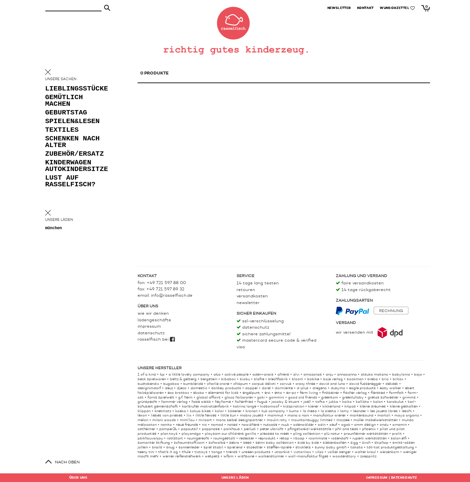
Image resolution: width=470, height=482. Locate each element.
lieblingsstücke (72, 89)
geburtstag (66, 113)
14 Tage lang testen (257, 283)
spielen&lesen (72, 122)
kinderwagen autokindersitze (72, 167)
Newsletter (247, 303)
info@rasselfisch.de (172, 295)
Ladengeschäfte (154, 320)
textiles (62, 130)
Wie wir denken (153, 313)
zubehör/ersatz (72, 154)
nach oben (67, 462)
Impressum (149, 326)
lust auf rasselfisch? (70, 182)
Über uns (78, 477)
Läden (235, 477)
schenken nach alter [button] (66, 143)
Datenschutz (151, 333)
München (53, 229)
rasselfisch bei (156, 339)
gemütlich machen (64, 101)
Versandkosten (252, 296)
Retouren (245, 290)
